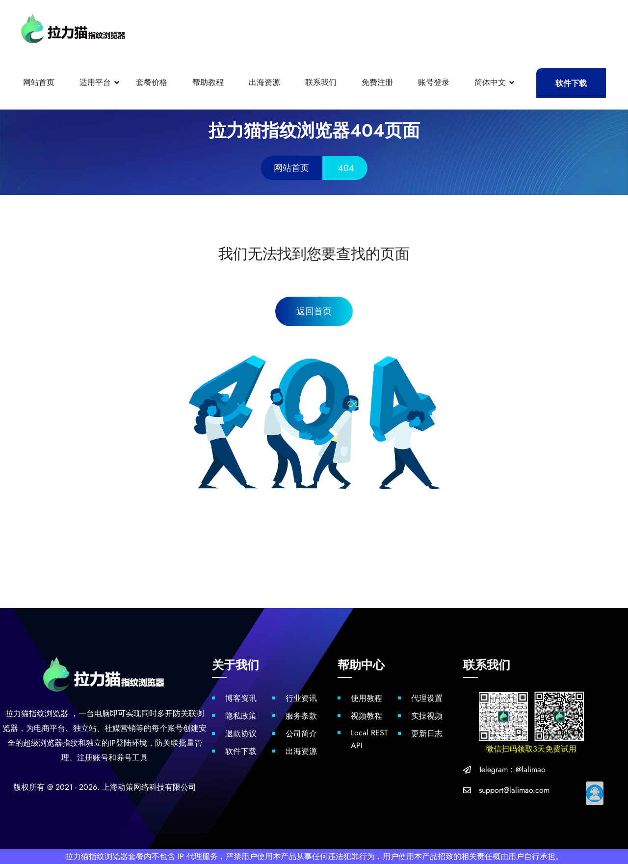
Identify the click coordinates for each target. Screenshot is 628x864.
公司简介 (301, 733)
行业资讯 (301, 698)
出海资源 (264, 82)
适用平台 (95, 82)
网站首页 (38, 82)
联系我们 (321, 82)
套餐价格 (151, 82)
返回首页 (314, 311)
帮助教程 (208, 82)
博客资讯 (241, 698)
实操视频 (427, 716)
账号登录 (433, 82)
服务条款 (301, 716)
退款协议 (241, 733)
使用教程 (366, 698)
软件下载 (571, 83)
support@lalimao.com (514, 790)
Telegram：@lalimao (512, 769)
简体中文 (490, 82)
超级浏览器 (42, 743)
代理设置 (427, 698)
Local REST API (369, 739)
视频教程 (366, 716)
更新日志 (427, 733)
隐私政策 (241, 716)
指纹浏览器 (48, 713)
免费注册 (377, 82)
